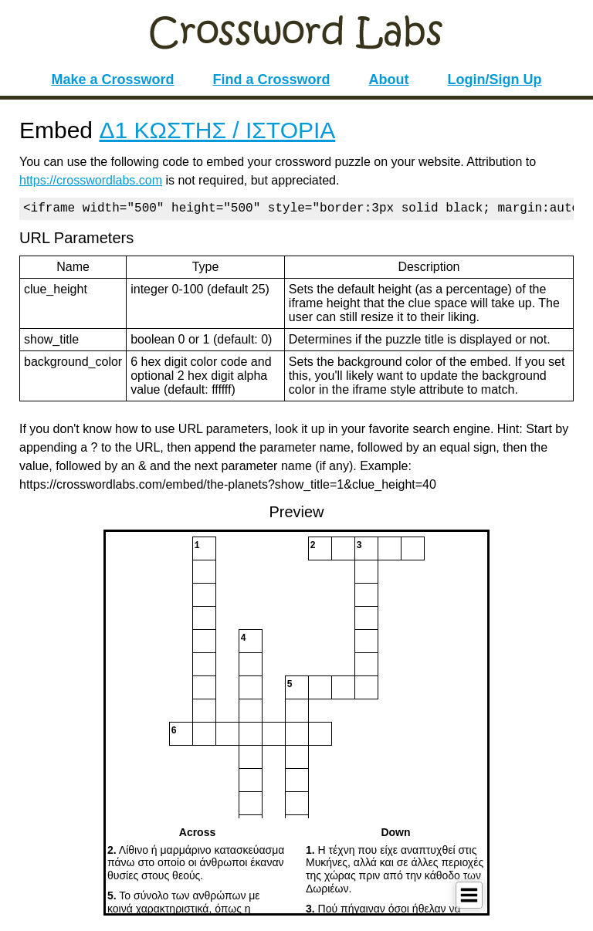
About (389, 79)
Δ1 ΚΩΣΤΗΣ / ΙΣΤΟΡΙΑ (217, 130)
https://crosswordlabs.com (90, 180)
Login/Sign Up (495, 79)
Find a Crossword (271, 79)
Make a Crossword (112, 79)
